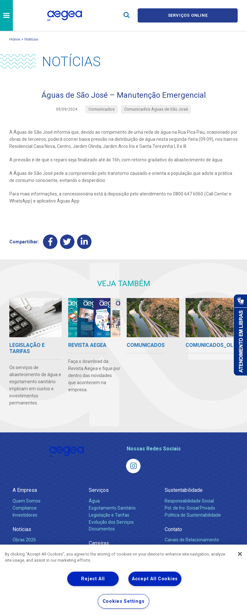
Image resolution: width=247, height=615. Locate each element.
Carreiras (99, 543)
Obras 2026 (24, 539)
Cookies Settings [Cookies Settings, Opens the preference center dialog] (124, 601)
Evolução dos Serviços (111, 522)
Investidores (25, 515)
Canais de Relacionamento (192, 539)
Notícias (31, 39)
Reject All (93, 579)
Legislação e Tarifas (109, 515)
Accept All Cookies (155, 579)
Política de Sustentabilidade (193, 515)
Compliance (25, 508)
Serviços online (188, 15)
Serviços (99, 490)
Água (94, 500)
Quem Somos (27, 500)
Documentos (102, 528)
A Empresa (25, 490)
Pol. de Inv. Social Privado (190, 508)
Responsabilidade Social (189, 500)
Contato (173, 529)
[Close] (240, 554)
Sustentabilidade (184, 490)
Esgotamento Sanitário (112, 508)
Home (14, 39)
